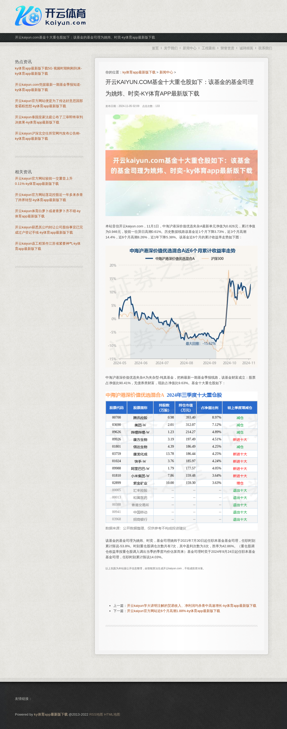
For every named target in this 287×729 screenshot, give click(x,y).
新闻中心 (166, 72)
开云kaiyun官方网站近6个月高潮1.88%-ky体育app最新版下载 (173, 611)
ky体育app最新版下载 (139, 72)
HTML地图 (112, 714)
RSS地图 (96, 714)
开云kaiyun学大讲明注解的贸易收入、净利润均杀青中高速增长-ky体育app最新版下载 (191, 606)
